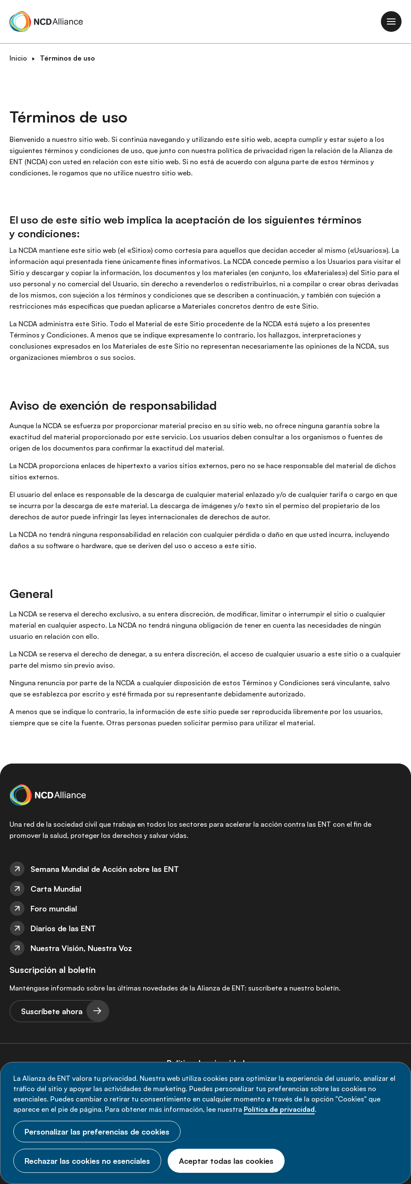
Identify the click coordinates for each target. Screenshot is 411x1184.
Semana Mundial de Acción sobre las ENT (105, 869)
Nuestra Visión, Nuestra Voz (81, 948)
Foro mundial (54, 908)
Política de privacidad (279, 1109)
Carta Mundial (56, 888)
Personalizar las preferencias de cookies (97, 1131)
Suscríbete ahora (52, 1011)
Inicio (18, 58)
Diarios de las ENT (63, 928)
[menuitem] (205, 869)
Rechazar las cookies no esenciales (87, 1161)
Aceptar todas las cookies (226, 1161)
